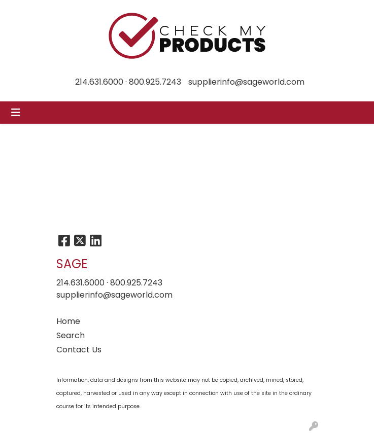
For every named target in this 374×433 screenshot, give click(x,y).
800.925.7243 (155, 82)
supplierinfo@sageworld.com (246, 82)
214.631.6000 (99, 82)
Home (68, 321)
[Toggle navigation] (15, 112)
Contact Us (78, 349)
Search (70, 335)
